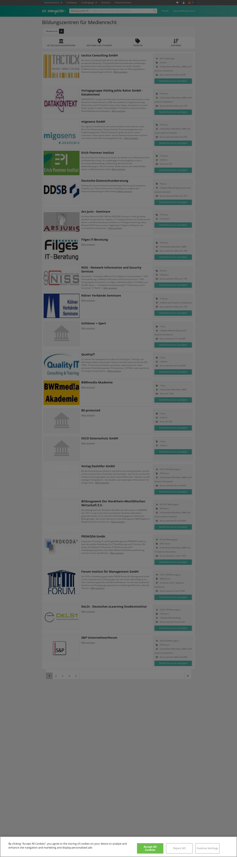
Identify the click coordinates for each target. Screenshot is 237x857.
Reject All (179, 848)
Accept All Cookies (150, 848)
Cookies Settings (207, 848)
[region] (118, 847)
